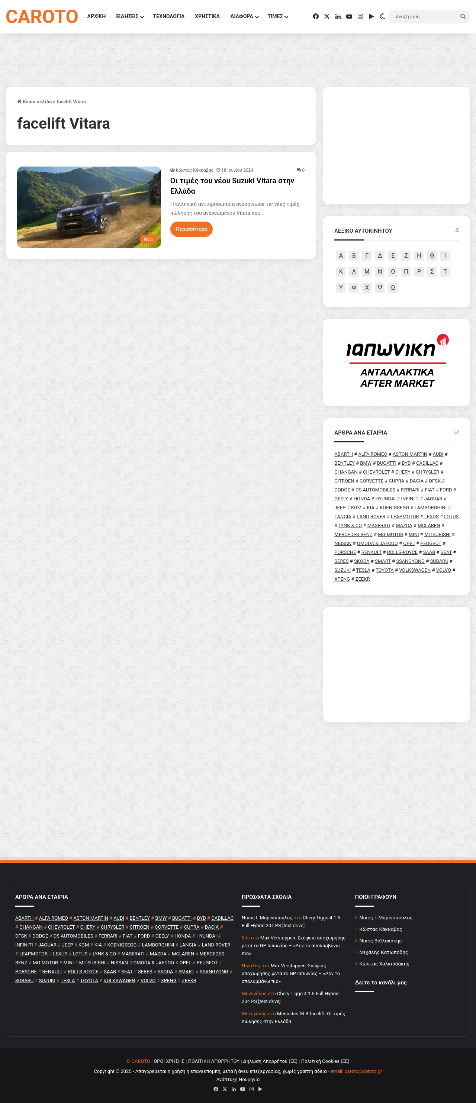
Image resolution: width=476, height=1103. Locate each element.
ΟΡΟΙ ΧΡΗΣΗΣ (169, 1061)
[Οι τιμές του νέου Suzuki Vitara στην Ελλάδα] (89, 207)
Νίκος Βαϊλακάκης (381, 941)
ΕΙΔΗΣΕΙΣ (127, 16)
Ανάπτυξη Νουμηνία (238, 1079)
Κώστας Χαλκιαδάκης (384, 964)
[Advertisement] (396, 664)
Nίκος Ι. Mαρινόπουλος (267, 917)
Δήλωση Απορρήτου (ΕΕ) (270, 1061)
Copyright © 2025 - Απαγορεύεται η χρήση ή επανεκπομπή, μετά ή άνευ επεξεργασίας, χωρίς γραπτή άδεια (210, 1071)
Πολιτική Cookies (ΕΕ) (325, 1061)
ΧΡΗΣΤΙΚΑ (207, 16)
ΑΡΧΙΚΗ (96, 16)
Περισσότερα (192, 229)
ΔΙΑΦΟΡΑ (241, 16)
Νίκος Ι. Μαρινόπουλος (386, 917)
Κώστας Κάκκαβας (194, 170)
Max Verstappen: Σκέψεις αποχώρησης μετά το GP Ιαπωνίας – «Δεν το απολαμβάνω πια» (293, 945)
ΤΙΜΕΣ (275, 16)
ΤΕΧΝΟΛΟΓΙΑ (168, 16)
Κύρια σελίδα (34, 101)
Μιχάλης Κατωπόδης (384, 952)
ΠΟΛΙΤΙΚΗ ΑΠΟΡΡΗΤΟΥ (214, 1061)
